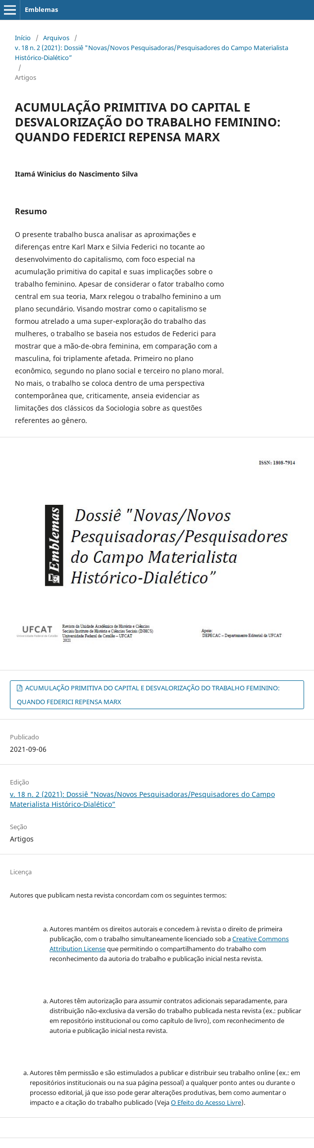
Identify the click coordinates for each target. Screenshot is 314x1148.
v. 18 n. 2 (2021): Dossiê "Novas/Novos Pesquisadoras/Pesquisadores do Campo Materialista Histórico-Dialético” (151, 52)
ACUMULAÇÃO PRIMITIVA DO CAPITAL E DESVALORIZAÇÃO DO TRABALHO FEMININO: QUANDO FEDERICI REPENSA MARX (148, 694)
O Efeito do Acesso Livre (206, 1102)
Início (23, 37)
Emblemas (41, 9)
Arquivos (56, 37)
